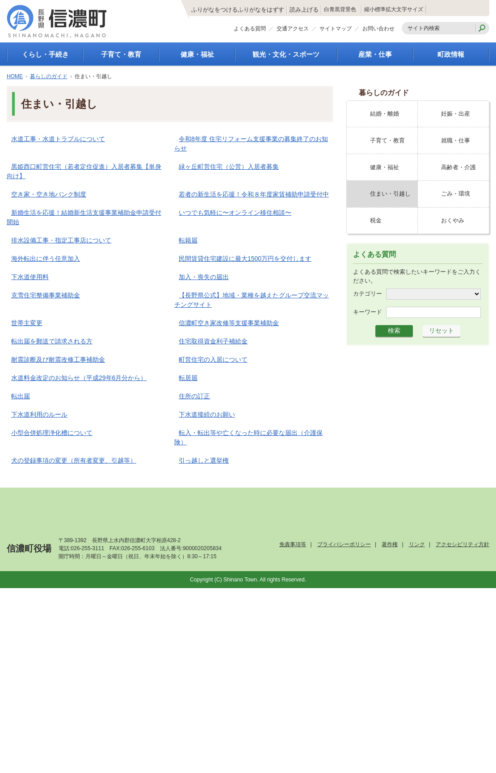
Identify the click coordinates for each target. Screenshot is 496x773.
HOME (15, 76)
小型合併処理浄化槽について (51, 432)
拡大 (413, 9)
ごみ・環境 (455, 193)
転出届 (20, 396)
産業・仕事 (375, 54)
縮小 (371, 9)
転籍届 (188, 240)
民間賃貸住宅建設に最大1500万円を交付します (245, 258)
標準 (392, 9)
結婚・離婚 (384, 113)
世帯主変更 (26, 322)
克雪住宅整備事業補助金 (45, 295)
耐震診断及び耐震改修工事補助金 (58, 359)
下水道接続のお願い (207, 414)
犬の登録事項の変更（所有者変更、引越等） (73, 460)
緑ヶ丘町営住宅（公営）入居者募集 (229, 166)
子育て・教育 (121, 54)
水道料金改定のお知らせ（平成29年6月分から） (79, 377)
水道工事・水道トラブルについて (58, 138)
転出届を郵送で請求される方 (51, 341)
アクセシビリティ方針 (462, 544)
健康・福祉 (197, 54)
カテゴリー (367, 293)
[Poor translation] (32, 638)
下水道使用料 (30, 276)
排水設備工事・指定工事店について (61, 240)
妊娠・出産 (455, 113)
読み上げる (258, 10)
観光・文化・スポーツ (285, 54)
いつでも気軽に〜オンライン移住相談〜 (235, 212)
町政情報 (450, 54)
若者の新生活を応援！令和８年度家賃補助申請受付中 (254, 194)
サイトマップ (335, 30)
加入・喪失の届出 (204, 276)
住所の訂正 (194, 396)
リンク (417, 544)
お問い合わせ (378, 30)
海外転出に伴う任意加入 (45, 258)
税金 (376, 220)
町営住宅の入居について (213, 359)
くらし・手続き (45, 54)
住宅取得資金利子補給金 (213, 341)
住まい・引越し (390, 193)
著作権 (390, 544)
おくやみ (452, 220)
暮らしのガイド (48, 76)
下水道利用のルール (39, 414)
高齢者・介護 (458, 167)
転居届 (188, 377)
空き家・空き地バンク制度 (48, 194)
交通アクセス (293, 30)
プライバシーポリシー (344, 544)
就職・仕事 (455, 140)
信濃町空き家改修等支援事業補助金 (229, 322)
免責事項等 (292, 544)
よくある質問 (250, 30)
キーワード (367, 312)
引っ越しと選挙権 (204, 460)
